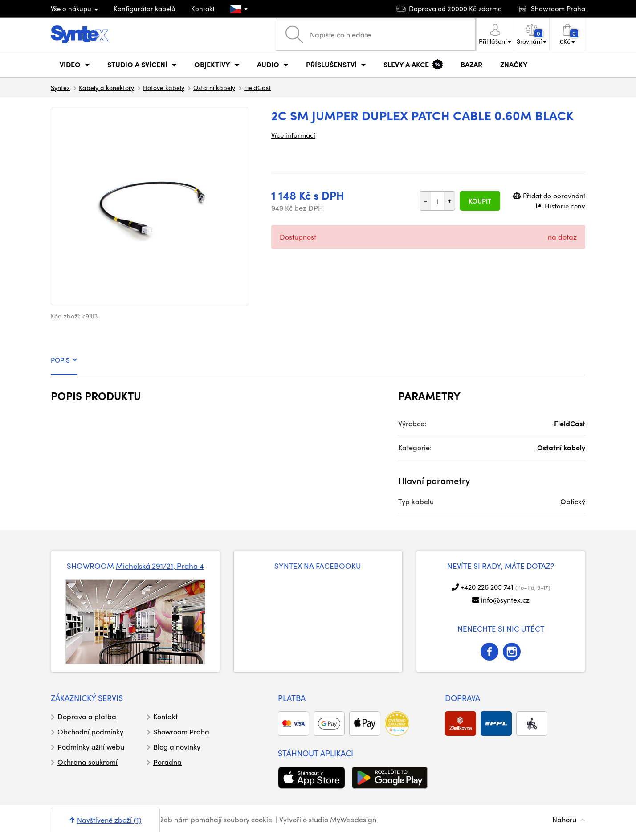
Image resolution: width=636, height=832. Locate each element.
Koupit (480, 201)
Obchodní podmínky (90, 731)
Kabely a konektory (106, 87)
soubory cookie (248, 819)
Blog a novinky (176, 747)
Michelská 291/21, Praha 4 (160, 565)
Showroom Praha (181, 731)
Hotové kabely (163, 87)
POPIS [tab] (64, 360)
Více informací (293, 135)
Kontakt (203, 8)
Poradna (167, 762)
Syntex (60, 87)
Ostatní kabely (214, 87)
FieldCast (257, 87)
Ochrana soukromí (87, 762)
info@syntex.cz (505, 600)
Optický (572, 501)
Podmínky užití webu (90, 747)
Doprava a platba (86, 716)
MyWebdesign (353, 819)
